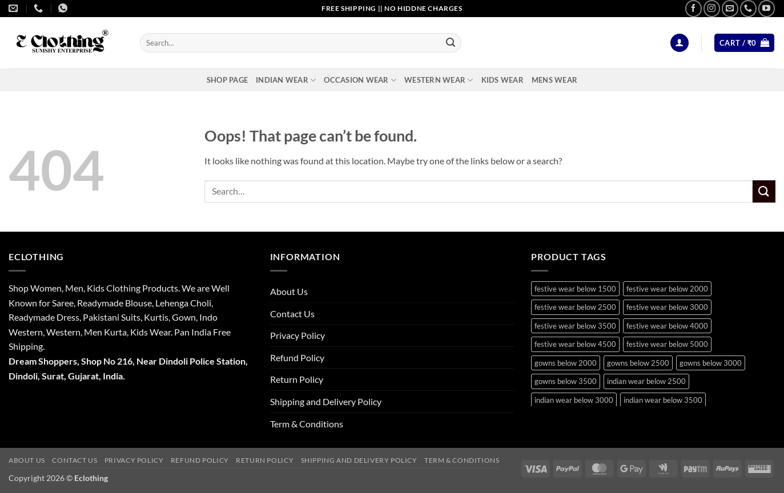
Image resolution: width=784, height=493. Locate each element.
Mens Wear (554, 79)
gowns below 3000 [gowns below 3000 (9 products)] (711, 362)
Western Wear (438, 80)
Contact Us (292, 313)
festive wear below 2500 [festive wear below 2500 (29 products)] (575, 307)
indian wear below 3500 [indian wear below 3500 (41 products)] (663, 400)
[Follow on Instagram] (711, 8)
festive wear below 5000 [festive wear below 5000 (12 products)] (667, 344)
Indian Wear (286, 80)
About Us (289, 291)
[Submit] (450, 42)
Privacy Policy (297, 335)
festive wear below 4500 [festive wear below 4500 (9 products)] (575, 344)
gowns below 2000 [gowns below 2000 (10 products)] (565, 362)
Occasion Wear (360, 80)
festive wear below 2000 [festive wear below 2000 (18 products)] (667, 288)
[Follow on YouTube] (766, 8)
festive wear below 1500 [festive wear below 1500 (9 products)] (575, 288)
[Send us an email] (730, 8)
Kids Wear (502, 79)
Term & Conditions (306, 423)
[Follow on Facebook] (693, 8)
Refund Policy (297, 357)
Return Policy (296, 379)
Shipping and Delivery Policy (325, 401)
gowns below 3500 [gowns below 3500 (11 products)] (565, 381)
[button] (679, 43)
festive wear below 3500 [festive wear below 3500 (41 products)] (575, 325)
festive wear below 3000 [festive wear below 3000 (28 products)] (667, 307)
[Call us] (748, 8)
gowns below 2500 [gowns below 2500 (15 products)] (638, 362)
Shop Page (227, 79)
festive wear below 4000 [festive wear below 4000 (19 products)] (667, 325)
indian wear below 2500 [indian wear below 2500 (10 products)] (646, 381)
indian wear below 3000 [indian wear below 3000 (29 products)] (573, 400)
